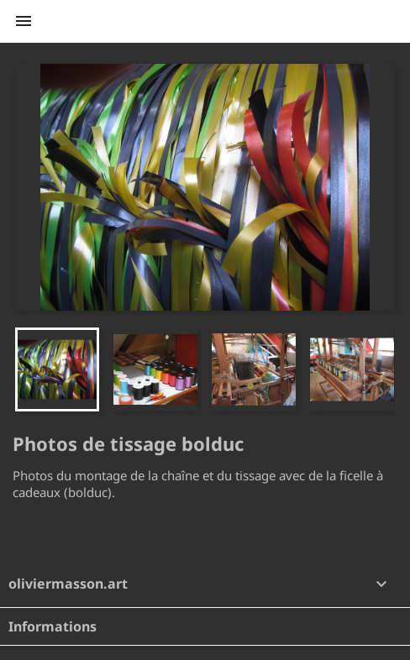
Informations (52, 626)
